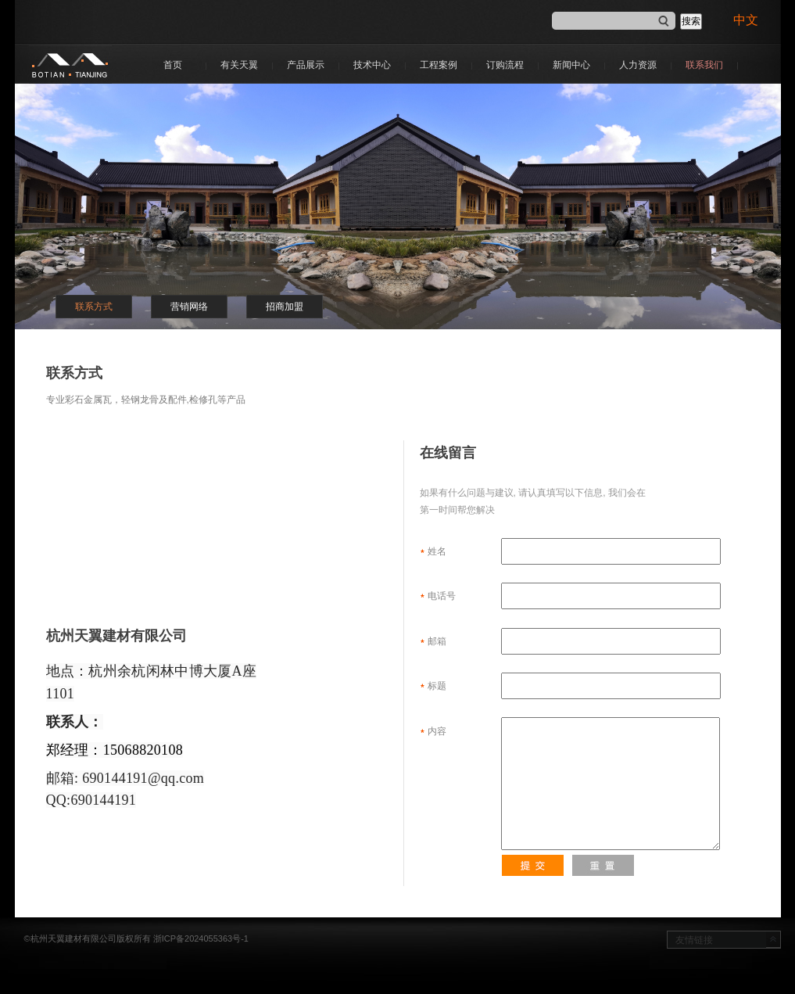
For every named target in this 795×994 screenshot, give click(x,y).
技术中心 (372, 64)
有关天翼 (239, 64)
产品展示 (305, 64)
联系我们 (704, 64)
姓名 (574, 551)
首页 (172, 64)
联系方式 (94, 306)
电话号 (574, 596)
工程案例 (438, 64)
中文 (749, 20)
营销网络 (189, 306)
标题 (574, 686)
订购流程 (505, 64)
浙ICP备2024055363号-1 (201, 938)
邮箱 (574, 641)
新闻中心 (571, 64)
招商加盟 (284, 306)
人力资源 (638, 64)
